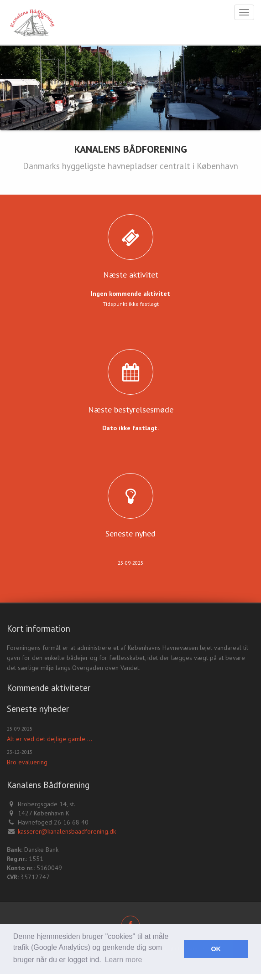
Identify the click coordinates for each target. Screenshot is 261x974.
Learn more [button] (123, 960)
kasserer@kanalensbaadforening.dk (67, 831)
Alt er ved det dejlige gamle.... (49, 739)
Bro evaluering (27, 762)
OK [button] (216, 949)
